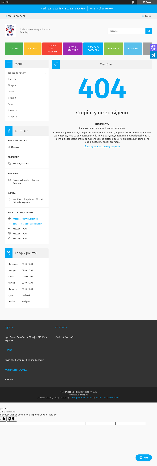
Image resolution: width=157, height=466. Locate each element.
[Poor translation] (12, 419)
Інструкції (13, 116)
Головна (14, 48)
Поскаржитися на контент (82, 398)
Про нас (32, 48)
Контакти (113, 48)
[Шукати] (148, 31)
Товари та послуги (52, 48)
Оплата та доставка (93, 49)
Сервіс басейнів (72, 49)
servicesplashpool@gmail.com (27, 224)
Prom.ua (93, 392)
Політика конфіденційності (107, 398)
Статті (11, 91)
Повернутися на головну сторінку (102, 146)
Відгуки (12, 85)
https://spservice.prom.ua (25, 219)
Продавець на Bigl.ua (78, 395)
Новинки (12, 110)
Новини (133, 48)
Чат (143, 457)
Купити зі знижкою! (101, 8)
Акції (10, 104)
